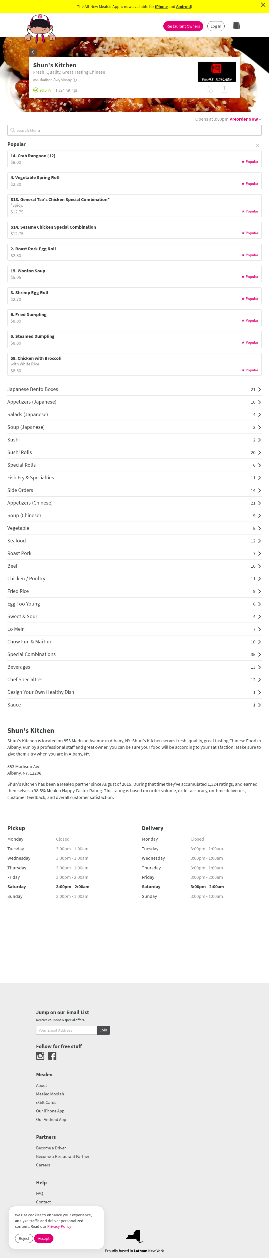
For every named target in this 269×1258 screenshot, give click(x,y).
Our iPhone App (50, 1111)
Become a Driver (51, 1148)
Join (103, 1030)
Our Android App (51, 1119)
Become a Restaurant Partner (62, 1156)
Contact (43, 1202)
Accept (44, 1238)
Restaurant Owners (183, 26)
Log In (216, 26)
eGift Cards (46, 1102)
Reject (24, 1238)
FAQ (39, 1193)
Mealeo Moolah (50, 1094)
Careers (43, 1165)
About (41, 1085)
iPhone (161, 6)
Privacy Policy (59, 1226)
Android (183, 6)
